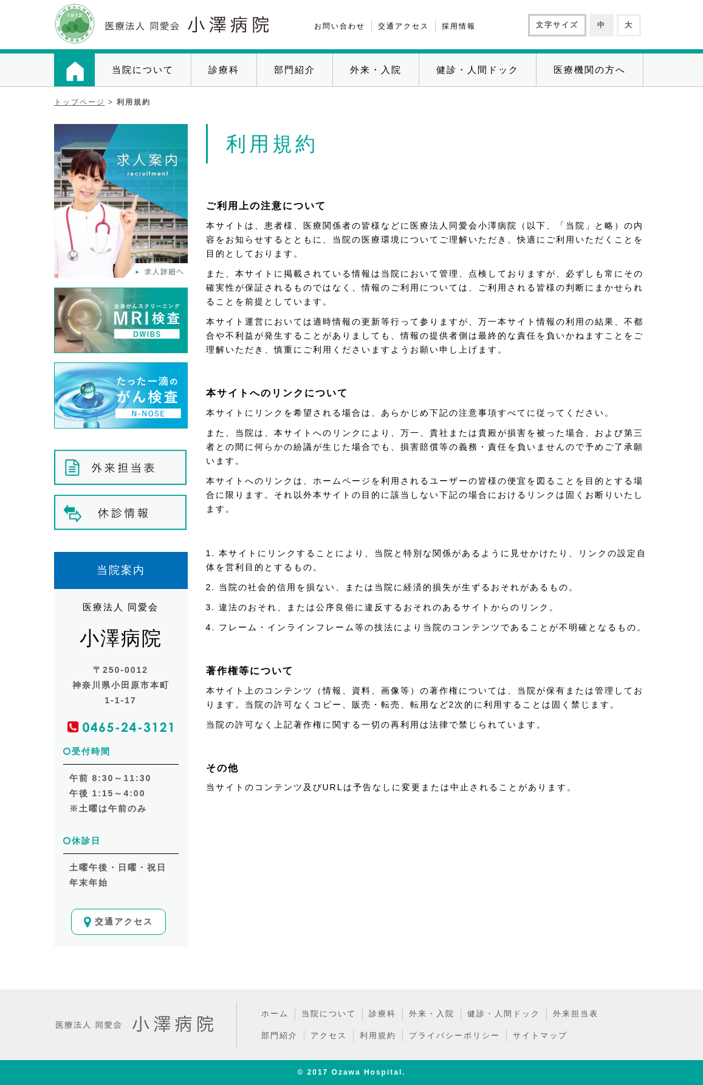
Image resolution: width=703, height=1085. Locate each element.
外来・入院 (376, 69)
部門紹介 (294, 69)
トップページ (79, 102)
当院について (143, 69)
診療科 (223, 69)
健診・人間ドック (477, 69)
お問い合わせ (339, 26)
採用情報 (459, 26)
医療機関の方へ (590, 69)
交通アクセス (403, 26)
